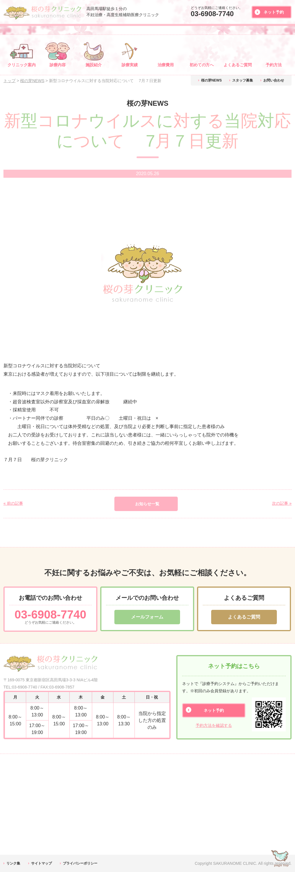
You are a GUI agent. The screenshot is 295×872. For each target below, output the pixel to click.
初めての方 (202, 65)
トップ (9, 80)
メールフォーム (147, 616)
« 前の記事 (13, 503)
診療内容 (58, 65)
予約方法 (274, 65)
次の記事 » (282, 503)
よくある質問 (238, 65)
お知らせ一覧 (147, 504)
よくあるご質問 (244, 616)
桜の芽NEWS (211, 80)
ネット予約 (274, 12)
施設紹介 (94, 65)
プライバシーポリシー (80, 863)
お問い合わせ (273, 80)
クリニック (21, 65)
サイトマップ (41, 863)
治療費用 (166, 65)
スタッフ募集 (242, 80)
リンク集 (13, 863)
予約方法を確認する (214, 725)
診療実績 (130, 65)
